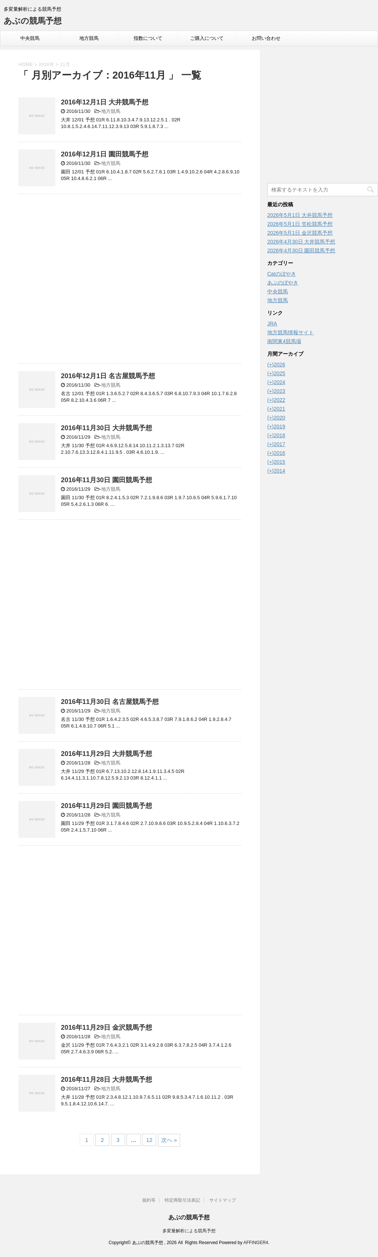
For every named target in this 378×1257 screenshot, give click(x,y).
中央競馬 (29, 38)
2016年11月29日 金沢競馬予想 (106, 1027)
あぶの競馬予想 (33, 20)
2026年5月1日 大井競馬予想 (300, 215)
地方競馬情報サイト (290, 332)
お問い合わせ (266, 38)
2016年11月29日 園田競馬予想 (106, 805)
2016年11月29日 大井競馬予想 (106, 753)
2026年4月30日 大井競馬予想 (301, 242)
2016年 (46, 64)
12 (149, 1140)
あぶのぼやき (282, 283)
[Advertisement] (129, 280)
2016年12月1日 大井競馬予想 (104, 102)
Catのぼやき (281, 274)
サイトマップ (222, 1200)
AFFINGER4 (255, 1242)
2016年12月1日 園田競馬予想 (104, 154)
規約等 (148, 1200)
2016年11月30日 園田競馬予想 (106, 480)
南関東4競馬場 (284, 341)
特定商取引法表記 (182, 1200)
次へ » (169, 1140)
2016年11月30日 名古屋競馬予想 (110, 701)
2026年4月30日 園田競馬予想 (301, 250)
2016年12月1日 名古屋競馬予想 (108, 376)
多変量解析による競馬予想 (189, 1230)
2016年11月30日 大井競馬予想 (106, 428)
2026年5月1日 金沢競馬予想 (300, 233)
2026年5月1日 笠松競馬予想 (300, 224)
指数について (148, 38)
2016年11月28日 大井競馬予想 (106, 1079)
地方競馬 (89, 38)
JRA (272, 324)
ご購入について (207, 38)
